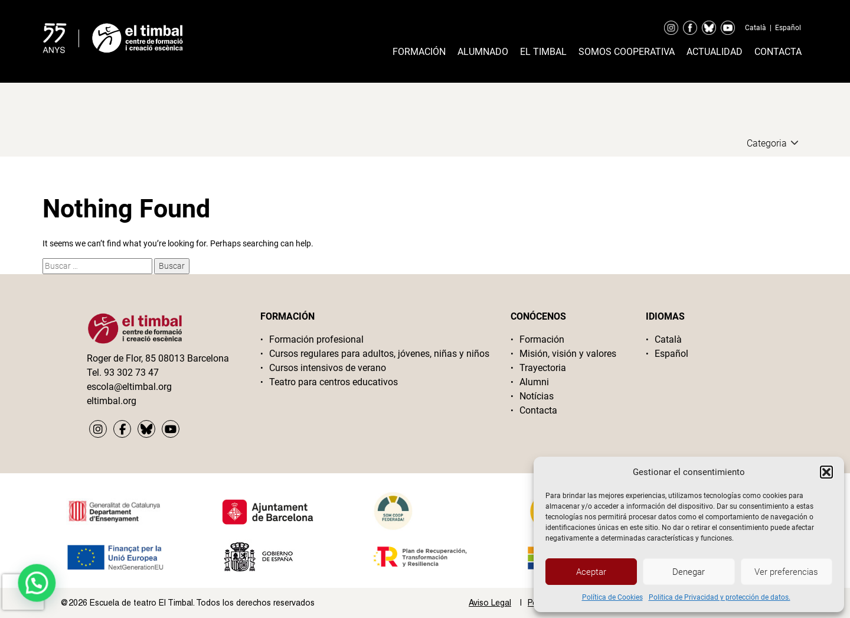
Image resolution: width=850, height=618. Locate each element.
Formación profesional (316, 339)
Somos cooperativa (626, 51)
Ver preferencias (786, 572)
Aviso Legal (490, 602)
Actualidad (714, 51)
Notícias (536, 396)
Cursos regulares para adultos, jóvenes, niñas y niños (379, 353)
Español (788, 28)
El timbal (543, 51)
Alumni (534, 382)
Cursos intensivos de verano (327, 367)
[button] (826, 472)
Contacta (778, 51)
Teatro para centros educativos (333, 382)
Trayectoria (542, 367)
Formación (419, 51)
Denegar (688, 572)
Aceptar (591, 572)
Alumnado (482, 51)
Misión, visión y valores (567, 353)
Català (755, 28)
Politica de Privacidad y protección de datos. (719, 597)
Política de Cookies (612, 597)
